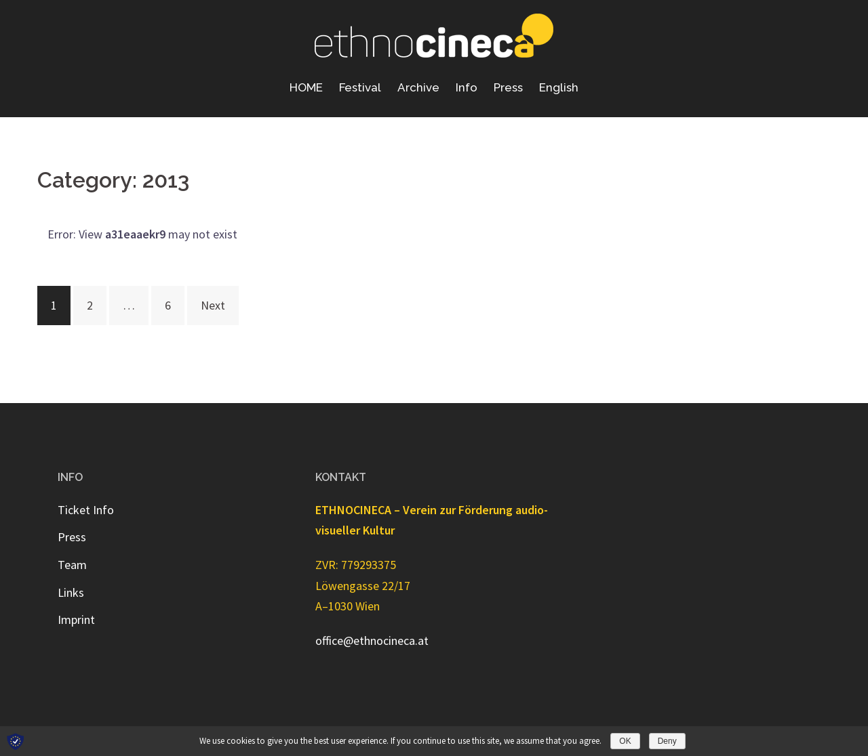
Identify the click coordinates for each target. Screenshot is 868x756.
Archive (418, 87)
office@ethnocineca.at (372, 640)
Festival (360, 87)
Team (72, 564)
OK (625, 741)
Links (71, 592)
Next (213, 305)
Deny (667, 741)
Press (508, 87)
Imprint (76, 619)
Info (466, 87)
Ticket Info (86, 510)
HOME (306, 87)
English (558, 87)
